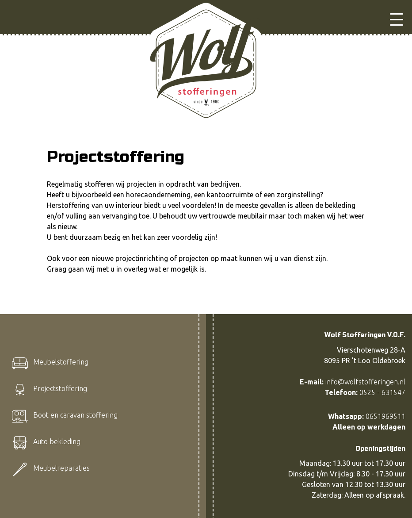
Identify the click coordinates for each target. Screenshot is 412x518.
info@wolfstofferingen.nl (365, 382)
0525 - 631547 (382, 392)
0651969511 (385, 416)
